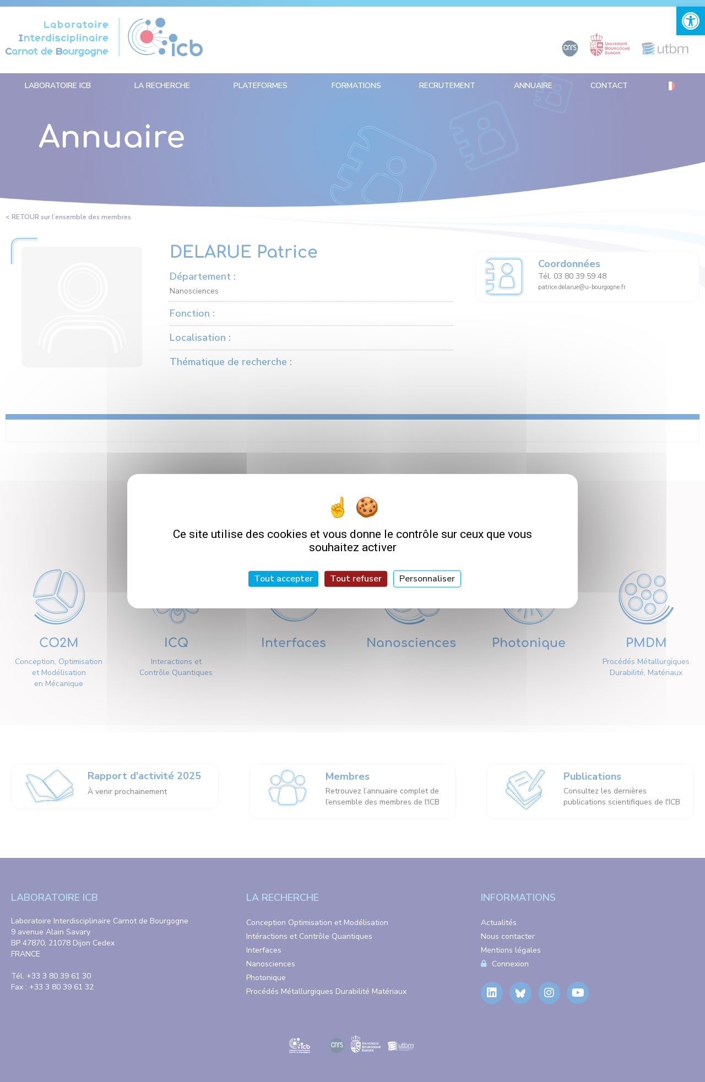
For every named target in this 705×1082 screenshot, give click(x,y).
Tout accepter (283, 579)
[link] (690, 21)
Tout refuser (356, 579)
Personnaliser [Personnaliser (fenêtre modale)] (427, 579)
